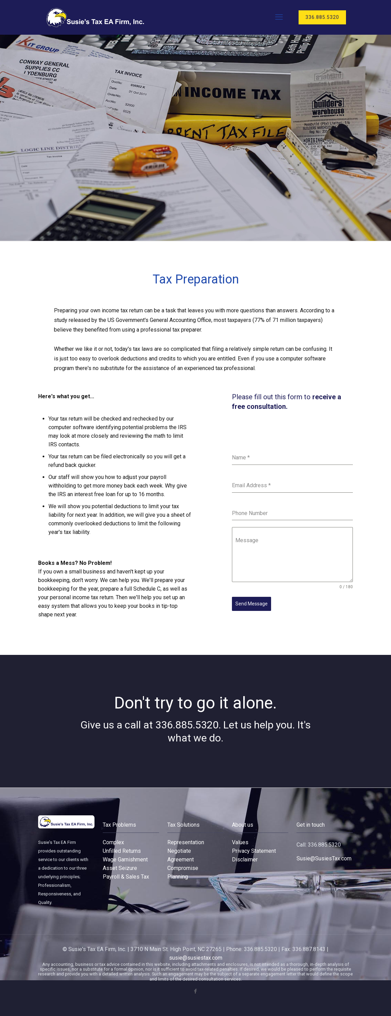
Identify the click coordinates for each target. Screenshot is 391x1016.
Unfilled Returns (122, 851)
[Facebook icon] (195, 991)
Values (240, 842)
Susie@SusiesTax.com (324, 858)
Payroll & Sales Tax (126, 876)
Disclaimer (245, 859)
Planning (177, 876)
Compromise (182, 868)
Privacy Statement (254, 851)
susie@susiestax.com (195, 957)
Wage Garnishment (125, 859)
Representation (185, 842)
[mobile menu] (279, 17)
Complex (113, 842)
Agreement (180, 859)
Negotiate (179, 851)
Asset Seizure (120, 868)
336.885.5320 (322, 17)
